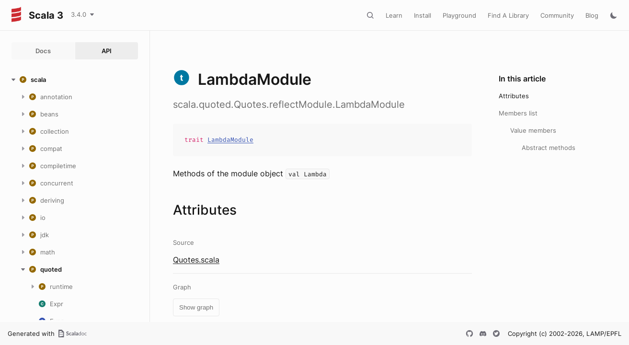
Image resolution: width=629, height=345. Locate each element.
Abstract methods (548, 147)
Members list (518, 113)
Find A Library (508, 15)
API (107, 51)
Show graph (196, 307)
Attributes (514, 96)
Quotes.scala (196, 259)
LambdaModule (230, 140)
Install (422, 15)
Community (557, 15)
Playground (459, 15)
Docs (43, 51)
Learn (394, 15)
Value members (533, 130)
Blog (591, 15)
